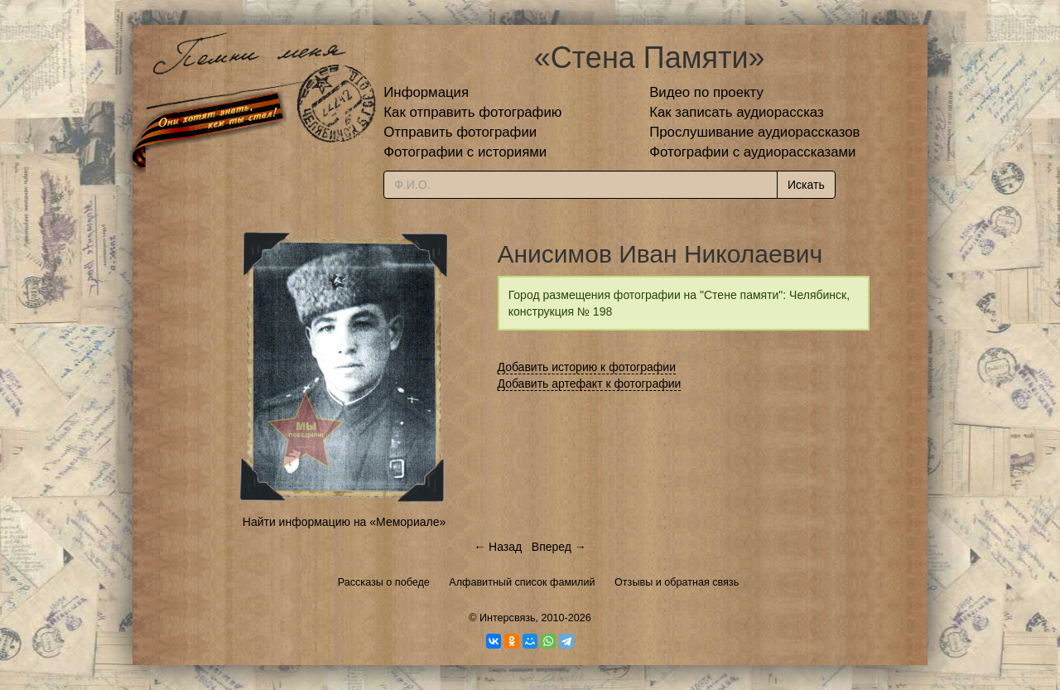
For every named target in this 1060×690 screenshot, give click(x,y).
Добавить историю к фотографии (587, 367)
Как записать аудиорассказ (736, 112)
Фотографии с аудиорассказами (752, 152)
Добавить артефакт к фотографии (590, 383)
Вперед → (559, 546)
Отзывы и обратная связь (676, 582)
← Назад (498, 546)
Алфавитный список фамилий (522, 582)
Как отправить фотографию (472, 112)
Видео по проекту (706, 92)
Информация (426, 92)
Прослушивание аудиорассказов (754, 132)
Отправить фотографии (460, 132)
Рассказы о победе (384, 582)
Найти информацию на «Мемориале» (344, 521)
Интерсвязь (507, 618)
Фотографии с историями (465, 152)
